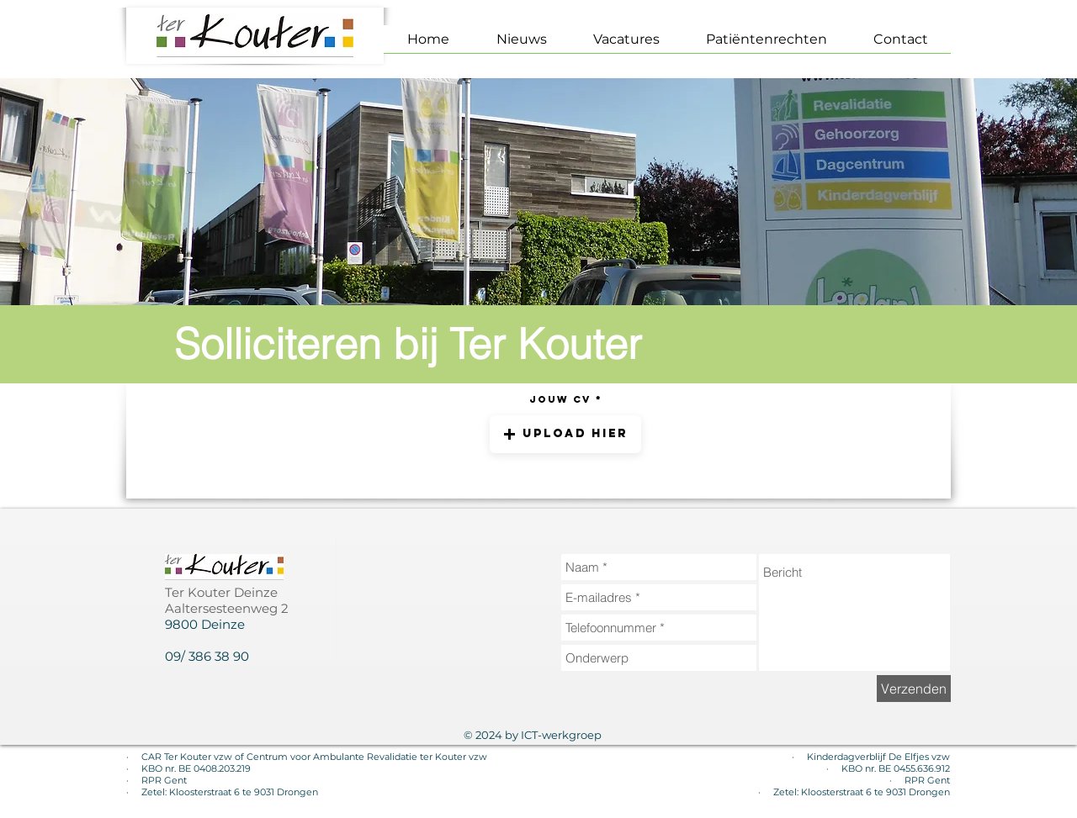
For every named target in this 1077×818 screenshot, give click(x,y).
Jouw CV (560, 399)
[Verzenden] (914, 688)
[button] (565, 434)
